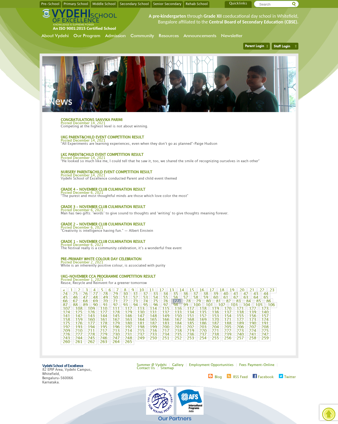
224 (252, 331)
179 (116, 323)
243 (66, 338)
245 (91, 338)
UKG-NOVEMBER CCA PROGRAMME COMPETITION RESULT (108, 276)
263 (103, 342)
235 (178, 334)
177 (91, 323)
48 (95, 298)
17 (211, 290)
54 (155, 298)
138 (240, 312)
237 (202, 334)
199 (153, 327)
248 (128, 338)
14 (181, 290)
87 (65, 305)
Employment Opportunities (211, 365)
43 (255, 294)
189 (240, 323)
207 (252, 327)
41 (235, 294)
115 (165, 309)
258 (252, 338)
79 (198, 301)
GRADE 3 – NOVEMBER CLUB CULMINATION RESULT (103, 207)
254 (202, 338)
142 (78, 316)
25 (75, 294)
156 (252, 316)
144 (103, 316)
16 (201, 290)
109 (91, 309)
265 (128, 342)
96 (155, 305)
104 (246, 305)
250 (153, 338)
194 (91, 327)
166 (165, 320)
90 (95, 305)
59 (205, 298)
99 (185, 305)
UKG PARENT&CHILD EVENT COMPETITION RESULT (102, 137)
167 (178, 320)
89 (85, 305)
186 (202, 323)
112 (128, 309)
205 (227, 327)
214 (128, 331)
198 (140, 327)
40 (225, 294)
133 (178, 312)
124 (66, 312)
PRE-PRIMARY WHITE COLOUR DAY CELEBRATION (101, 259)
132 (165, 312)
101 (209, 305)
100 (196, 305)
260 (66, 342)
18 (221, 290)
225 (265, 331)
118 (202, 309)
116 (178, 309)
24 (65, 294)
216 (153, 331)
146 (128, 316)
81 (218, 301)
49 (105, 298)
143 (91, 316)
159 (78, 320)
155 (240, 316)
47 (85, 298)
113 (140, 309)
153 (215, 316)
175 (66, 323)
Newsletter (231, 35)
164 (140, 320)
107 (66, 309)
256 (227, 338)
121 (240, 309)
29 (115, 294)
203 (202, 327)
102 (221, 305)
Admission (115, 35)
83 (238, 301)
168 (190, 320)
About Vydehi (55, 35)
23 (272, 290)
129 (128, 312)
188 (227, 323)
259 (265, 338)
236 (190, 334)
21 (252, 290)
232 (140, 334)
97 (165, 305)
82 (228, 301)
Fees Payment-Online (256, 365)
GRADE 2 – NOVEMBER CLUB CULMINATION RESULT (103, 224)
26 (85, 294)
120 (227, 309)
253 (190, 338)
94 (135, 305)
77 (177, 301)
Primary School (76, 4)
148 (153, 316)
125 (78, 312)
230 (116, 334)
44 (266, 294)
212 (103, 331)
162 (116, 320)
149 (165, 316)
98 (175, 305)
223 (240, 331)
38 (205, 294)
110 (103, 309)
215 (140, 331)
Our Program (86, 35)
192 (66, 327)
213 (116, 331)
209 (66, 331)
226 (66, 334)
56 (175, 298)
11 (151, 290)
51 (125, 298)
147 (140, 316)
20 (242, 290)
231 (128, 334)
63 (245, 298)
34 (165, 294)
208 (265, 327)
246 (103, 338)
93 (125, 305)
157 (265, 316)
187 (215, 323)
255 (215, 338)
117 (190, 309)
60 (215, 298)
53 (145, 298)
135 (202, 312)
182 (153, 323)
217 (165, 331)
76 (165, 301)
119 (215, 309)
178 (103, 323)
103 (234, 305)
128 (116, 312)
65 (266, 298)
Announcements (200, 35)
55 (165, 298)
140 (265, 312)
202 (190, 327)
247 (116, 338)
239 (227, 334)
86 (268, 301)
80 (208, 301)
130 (140, 312)
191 (265, 323)
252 (178, 338)
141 (66, 316)
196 (116, 327)
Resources (169, 35)
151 (190, 316)
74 (145, 301)
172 (240, 320)
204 (215, 327)
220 (202, 331)
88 (75, 305)
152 (202, 316)
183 (165, 323)
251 (165, 338)
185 (190, 323)
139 (252, 312)
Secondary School (134, 4)
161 (103, 320)
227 (78, 334)
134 (190, 312)
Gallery (178, 365)
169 (202, 320)
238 (215, 334)
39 (215, 294)
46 (75, 298)
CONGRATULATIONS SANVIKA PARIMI (92, 120)
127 (103, 312)
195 (103, 327)
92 (115, 305)
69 (95, 301)
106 (271, 305)
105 (258, 305)
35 (175, 294)
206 (240, 327)
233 (153, 334)
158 (66, 320)
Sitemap (167, 368)
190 (252, 323)
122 (252, 309)
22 (262, 290)
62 (235, 298)
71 (115, 301)
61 (225, 298)
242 (265, 334)
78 (188, 301)
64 (255, 298)
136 (215, 312)
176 (78, 323)
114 (153, 309)
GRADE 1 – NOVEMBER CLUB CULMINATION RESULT (103, 241)
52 (135, 298)
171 (227, 320)
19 (231, 290)
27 (95, 294)
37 (195, 294)
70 (105, 301)
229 (103, 334)
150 (178, 316)
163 (128, 320)
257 (240, 338)
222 (227, 331)
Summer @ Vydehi (152, 365)
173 (252, 320)
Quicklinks (238, 3)
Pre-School (50, 4)
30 (125, 294)
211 (91, 331)
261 (78, 342)
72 (125, 301)
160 (91, 320)
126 (91, 312)
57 (185, 298)
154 (227, 316)
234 (165, 334)
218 (178, 331)
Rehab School (197, 4)
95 (145, 305)
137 (227, 312)
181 (140, 323)
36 (185, 294)
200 (165, 327)
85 (258, 301)
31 (135, 294)
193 (78, 327)
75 (155, 301)
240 (240, 334)
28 (105, 294)
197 (128, 327)
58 (195, 298)
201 (178, 327)
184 (178, 323)
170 (215, 320)
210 (78, 331)
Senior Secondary (167, 4)
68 (85, 301)
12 (161, 290)
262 (91, 342)
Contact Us (146, 368)
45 (65, 298)
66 (65, 301)
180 (128, 323)
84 (248, 301)
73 (135, 301)
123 (265, 309)
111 (116, 309)
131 (153, 312)
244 (78, 338)
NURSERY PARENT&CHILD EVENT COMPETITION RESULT (106, 172)
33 (155, 294)
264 (116, 342)
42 (245, 294)
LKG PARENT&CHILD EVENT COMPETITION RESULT (102, 154)
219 (190, 331)
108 (78, 309)
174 (265, 320)
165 (153, 320)
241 (252, 334)
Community (142, 35)
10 (141, 290)
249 (140, 338)
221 (215, 331)
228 (91, 334)
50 (115, 298)
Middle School (104, 4)
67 (75, 301)
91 (105, 305)
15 (191, 290)
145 (116, 316)
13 (171, 290)
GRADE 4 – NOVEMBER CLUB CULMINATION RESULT (103, 189)
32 (145, 294)
